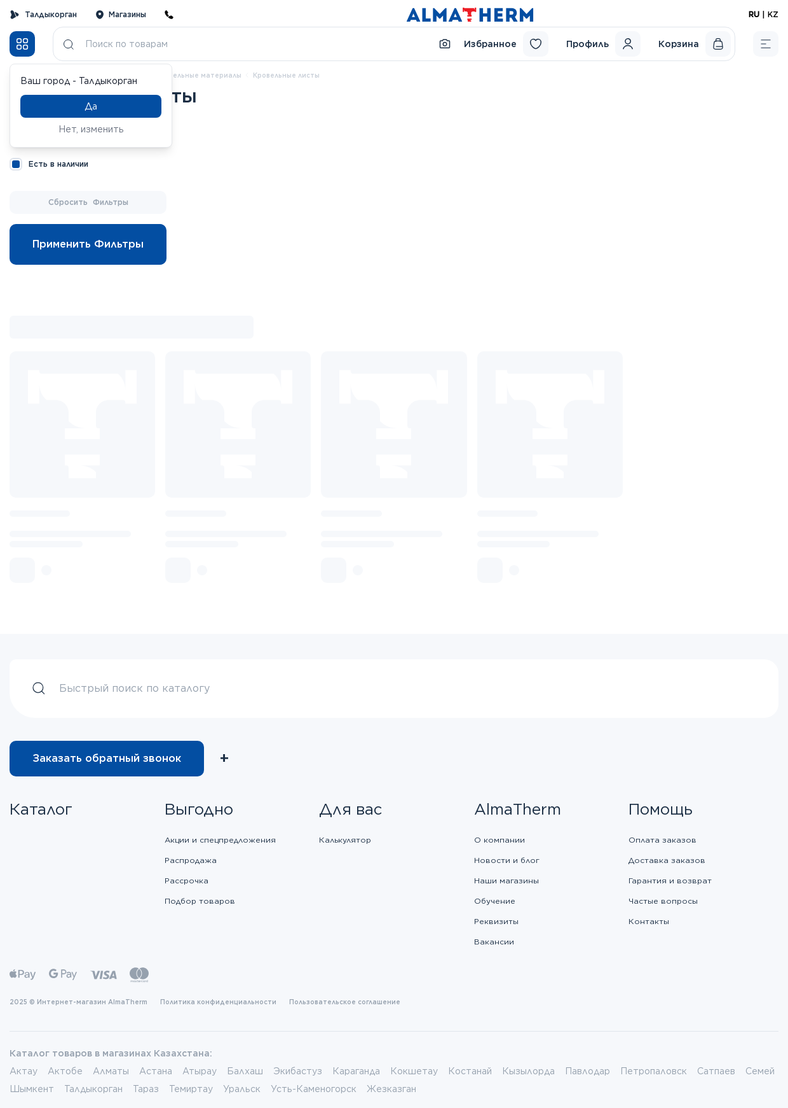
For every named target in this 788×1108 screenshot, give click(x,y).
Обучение (494, 901)
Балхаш (245, 1071)
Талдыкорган (43, 15)
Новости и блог (507, 860)
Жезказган (391, 1089)
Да (91, 106)
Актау (23, 1071)
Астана (155, 1071)
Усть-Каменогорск (314, 1089)
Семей (760, 1071)
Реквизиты (496, 921)
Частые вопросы (663, 901)
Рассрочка (186, 880)
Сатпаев (716, 1071)
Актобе (65, 1071)
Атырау (199, 1071)
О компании (499, 840)
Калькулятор (345, 840)
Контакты (648, 921)
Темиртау (191, 1089)
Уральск (242, 1089)
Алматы (111, 1071)
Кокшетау (414, 1071)
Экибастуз (297, 1071)
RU (754, 14)
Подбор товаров (200, 901)
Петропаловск (653, 1071)
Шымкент (32, 1089)
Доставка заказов (666, 860)
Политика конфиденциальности (218, 1002)
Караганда (356, 1071)
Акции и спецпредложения (220, 840)
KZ (773, 14)
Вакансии (494, 941)
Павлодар (587, 1071)
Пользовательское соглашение (344, 1002)
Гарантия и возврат (670, 880)
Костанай (470, 1071)
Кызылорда (528, 1071)
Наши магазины (506, 880)
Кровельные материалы (198, 75)
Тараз (146, 1089)
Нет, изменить (91, 129)
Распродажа (191, 860)
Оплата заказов (662, 840)
